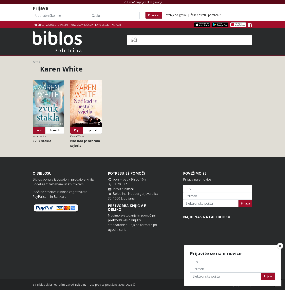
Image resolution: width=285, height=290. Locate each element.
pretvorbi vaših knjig (123, 220)
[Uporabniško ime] (58, 15)
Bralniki (63, 24)
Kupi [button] (39, 130)
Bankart (60, 196)
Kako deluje (102, 24)
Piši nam (116, 24)
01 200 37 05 (122, 184)
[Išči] (189, 40)
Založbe (51, 24)
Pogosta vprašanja (81, 24)
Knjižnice (39, 24)
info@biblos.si (123, 189)
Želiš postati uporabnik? (205, 15)
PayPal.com (41, 196)
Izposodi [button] (55, 130)
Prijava (245, 203)
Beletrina (80, 284)
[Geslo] (114, 15)
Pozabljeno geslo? (175, 15)
